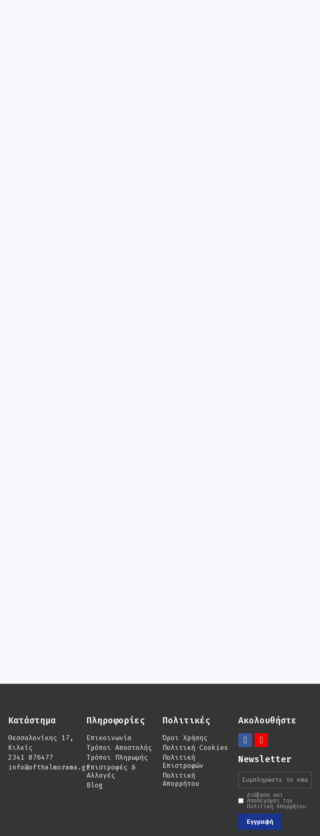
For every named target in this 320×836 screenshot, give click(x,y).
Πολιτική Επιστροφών (183, 720)
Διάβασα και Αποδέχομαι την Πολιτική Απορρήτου (276, 759)
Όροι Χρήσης (185, 696)
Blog (95, 744)
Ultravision (175, 809)
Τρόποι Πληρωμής (117, 716)
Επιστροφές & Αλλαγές (111, 730)
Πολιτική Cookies (195, 706)
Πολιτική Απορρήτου (181, 738)
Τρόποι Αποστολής (119, 706)
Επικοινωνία (109, 696)
